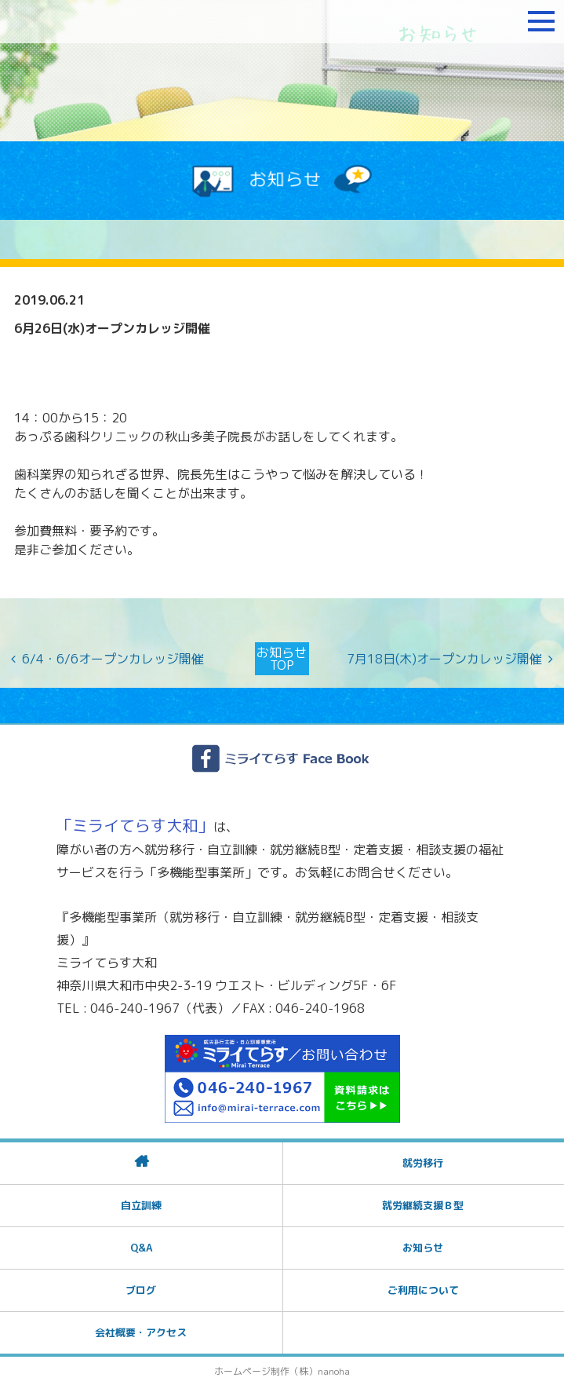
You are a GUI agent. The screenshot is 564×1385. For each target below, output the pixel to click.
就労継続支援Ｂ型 (423, 1205)
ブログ (141, 1290)
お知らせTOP (282, 659)
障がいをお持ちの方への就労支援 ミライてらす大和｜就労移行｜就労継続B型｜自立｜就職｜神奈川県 (106, 21)
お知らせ (422, 1248)
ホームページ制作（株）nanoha (282, 1371)
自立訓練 (141, 1205)
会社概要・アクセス (141, 1332)
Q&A (141, 1248)
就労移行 (422, 1163)
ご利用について (423, 1290)
